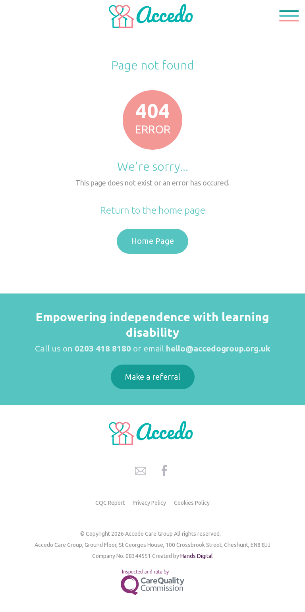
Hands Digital (196, 556)
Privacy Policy (149, 503)
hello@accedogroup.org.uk (218, 348)
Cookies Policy (192, 503)
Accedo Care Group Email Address (141, 471)
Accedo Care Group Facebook (164, 471)
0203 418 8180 (103, 348)
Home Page (152, 240)
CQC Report (110, 503)
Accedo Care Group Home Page (152, 16)
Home (125, 46)
